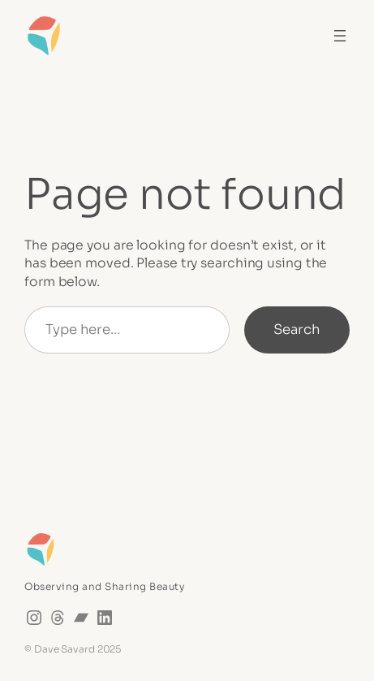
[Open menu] (340, 36)
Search (296, 329)
